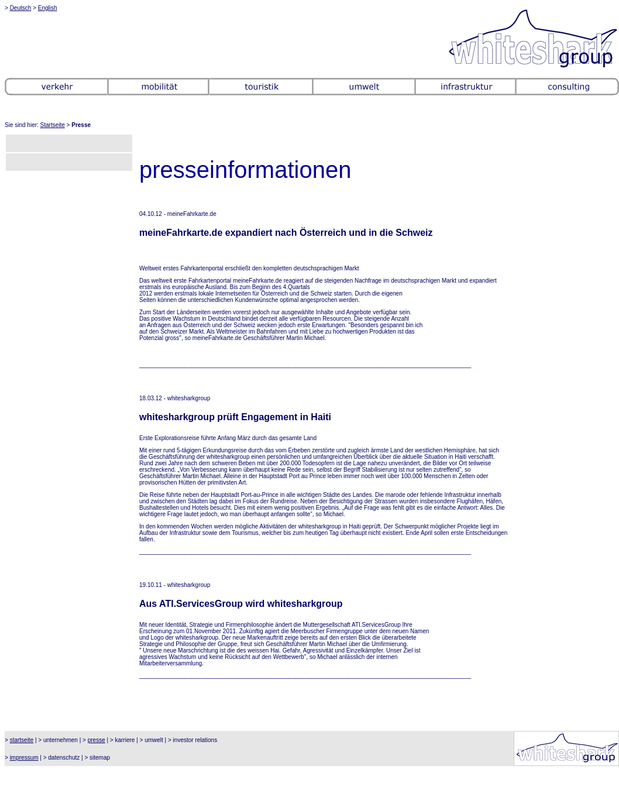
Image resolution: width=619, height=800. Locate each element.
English (47, 8)
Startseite (52, 125)
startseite (22, 740)
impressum (24, 757)
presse (96, 740)
